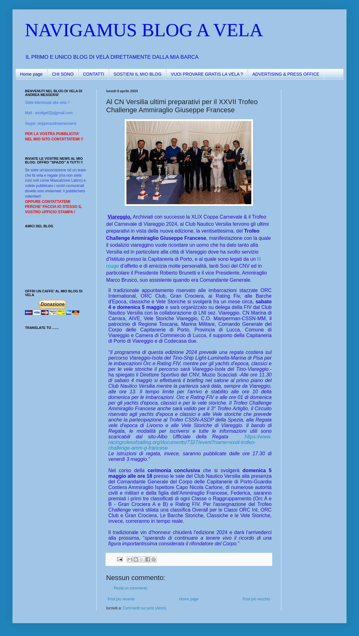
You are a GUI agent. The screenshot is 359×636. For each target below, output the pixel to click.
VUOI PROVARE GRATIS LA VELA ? (207, 74)
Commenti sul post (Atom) (144, 608)
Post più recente (121, 599)
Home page (31, 74)
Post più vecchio (256, 599)
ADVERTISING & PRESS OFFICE (285, 74)
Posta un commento (130, 588)
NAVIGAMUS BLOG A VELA (144, 30)
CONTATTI (93, 74)
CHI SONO (62, 74)
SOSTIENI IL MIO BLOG (138, 74)
